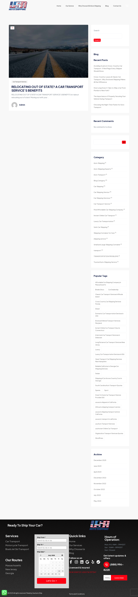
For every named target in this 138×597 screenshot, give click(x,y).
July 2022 (97, 495)
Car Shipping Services (103, 198)
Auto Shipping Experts (103, 169)
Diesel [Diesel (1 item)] (97, 309)
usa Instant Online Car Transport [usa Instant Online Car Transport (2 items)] (106, 428)
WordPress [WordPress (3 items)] (99, 438)
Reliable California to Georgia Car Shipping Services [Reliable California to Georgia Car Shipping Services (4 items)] (107, 367)
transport (98, 250)
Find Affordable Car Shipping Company (109, 209)
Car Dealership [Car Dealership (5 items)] (113, 290)
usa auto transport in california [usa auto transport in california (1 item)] (106, 419)
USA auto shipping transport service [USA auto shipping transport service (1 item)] (107, 407)
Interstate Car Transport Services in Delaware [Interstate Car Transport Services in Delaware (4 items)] (107, 336)
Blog (107, 6)
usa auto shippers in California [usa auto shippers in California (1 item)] (105, 402)
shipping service (101, 238)
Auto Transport (100, 174)
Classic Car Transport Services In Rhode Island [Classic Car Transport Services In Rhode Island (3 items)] (109, 295)
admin (22, 105)
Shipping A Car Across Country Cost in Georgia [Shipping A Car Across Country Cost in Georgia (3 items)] (108, 379)
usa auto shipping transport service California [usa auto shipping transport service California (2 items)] (107, 413)
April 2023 (97, 472)
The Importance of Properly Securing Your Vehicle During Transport (110, 97)
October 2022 (99, 489)
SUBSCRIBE (119, 578)
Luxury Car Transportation (104, 221)
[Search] (124, 142)
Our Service (70, 6)
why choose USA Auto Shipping (89, 6)
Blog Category (100, 180)
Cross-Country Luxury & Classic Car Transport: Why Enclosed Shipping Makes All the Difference (109, 79)
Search (96, 30)
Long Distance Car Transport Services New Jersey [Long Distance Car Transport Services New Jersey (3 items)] (110, 343)
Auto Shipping (100, 163)
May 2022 (97, 501)
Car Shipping (99, 186)
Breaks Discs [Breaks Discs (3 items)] (99, 290)
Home (59, 6)
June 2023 (97, 466)
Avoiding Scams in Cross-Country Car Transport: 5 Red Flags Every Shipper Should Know (108, 68)
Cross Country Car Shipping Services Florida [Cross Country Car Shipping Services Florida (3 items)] (108, 303)
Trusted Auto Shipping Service (106, 262)
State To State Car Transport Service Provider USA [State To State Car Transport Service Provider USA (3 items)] (108, 396)
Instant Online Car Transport (105, 215)
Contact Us (117, 6)
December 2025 (100, 460)
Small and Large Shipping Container (108, 244)
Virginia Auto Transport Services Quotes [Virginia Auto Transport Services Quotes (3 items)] (109, 433)
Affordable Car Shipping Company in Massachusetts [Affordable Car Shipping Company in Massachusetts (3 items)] (108, 283)
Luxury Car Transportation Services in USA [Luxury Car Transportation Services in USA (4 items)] (109, 354)
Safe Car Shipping (101, 227)
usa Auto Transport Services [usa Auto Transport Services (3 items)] (105, 424)
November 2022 (100, 483)
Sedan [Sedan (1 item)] (97, 373)
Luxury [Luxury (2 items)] (97, 349)
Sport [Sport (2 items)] (106, 390)
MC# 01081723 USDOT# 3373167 (82, 572)
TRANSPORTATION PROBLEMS (107, 256)
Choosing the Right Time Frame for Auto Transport (109, 106)
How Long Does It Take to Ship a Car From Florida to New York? (110, 89)
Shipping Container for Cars (105, 233)
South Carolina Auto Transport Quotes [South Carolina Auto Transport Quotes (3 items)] (108, 385)
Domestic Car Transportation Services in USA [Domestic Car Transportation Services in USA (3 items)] (109, 315)
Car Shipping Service (102, 192)
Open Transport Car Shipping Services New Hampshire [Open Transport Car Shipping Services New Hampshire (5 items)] (108, 360)
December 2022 (100, 478)
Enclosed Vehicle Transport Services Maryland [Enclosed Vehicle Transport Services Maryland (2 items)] (107, 322)
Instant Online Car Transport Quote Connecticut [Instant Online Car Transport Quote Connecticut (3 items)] (107, 329)
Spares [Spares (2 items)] (97, 390)
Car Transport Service (19, 82)
